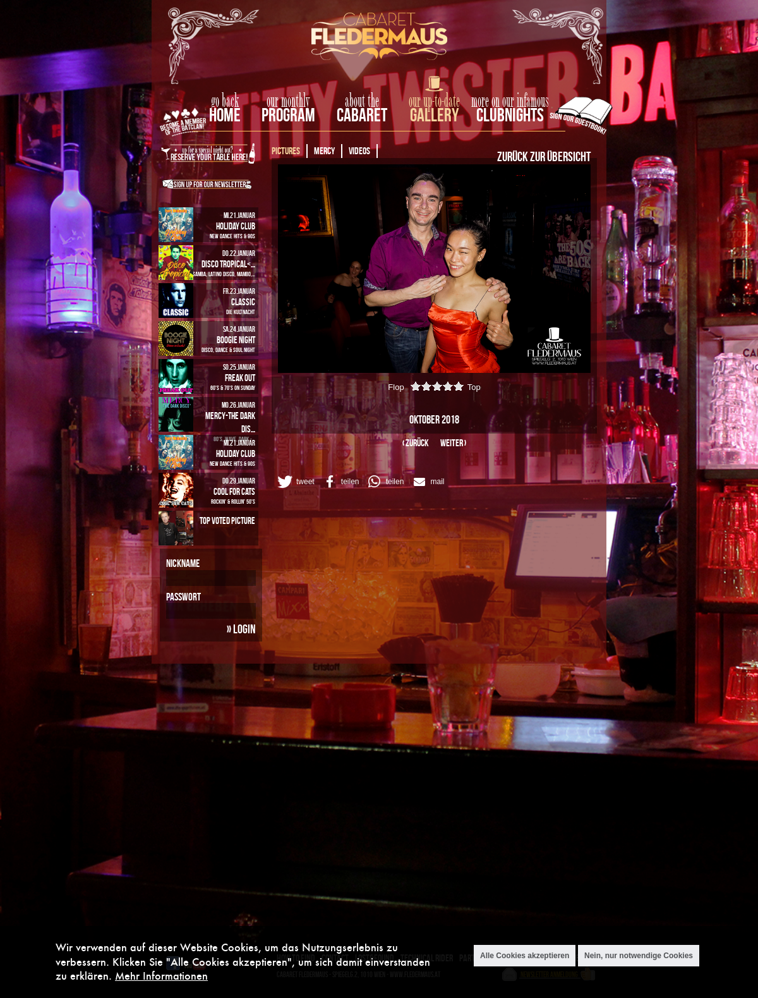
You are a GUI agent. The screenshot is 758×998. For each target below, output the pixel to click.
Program (288, 115)
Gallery (434, 115)
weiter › (453, 442)
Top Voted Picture (227, 520)
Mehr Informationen (161, 975)
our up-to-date (434, 101)
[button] (295, 481)
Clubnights (510, 115)
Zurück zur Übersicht (544, 156)
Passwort (183, 596)
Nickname (183, 563)
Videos (359, 150)
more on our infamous (510, 101)
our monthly (288, 101)
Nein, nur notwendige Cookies (638, 955)
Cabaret (362, 115)
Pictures (286, 150)
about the (362, 101)
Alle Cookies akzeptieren (524, 955)
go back (225, 101)
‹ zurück (415, 442)
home (225, 115)
